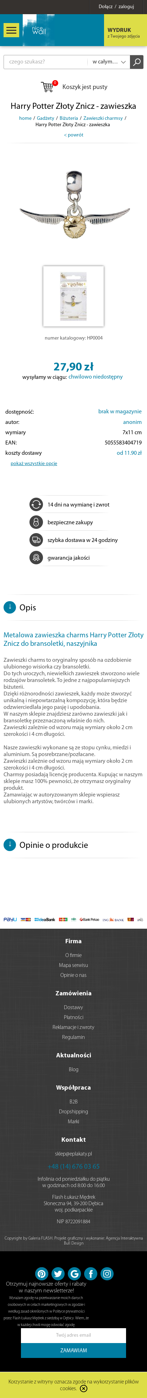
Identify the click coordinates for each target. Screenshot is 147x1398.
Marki (73, 1122)
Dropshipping (73, 1112)
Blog (73, 1070)
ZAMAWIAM (73, 1351)
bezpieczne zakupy (61, 523)
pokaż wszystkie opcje (34, 463)
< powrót (73, 135)
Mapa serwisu (73, 965)
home (25, 118)
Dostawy (73, 1008)
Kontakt (73, 1140)
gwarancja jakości (59, 558)
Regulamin (73, 1037)
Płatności (73, 1017)
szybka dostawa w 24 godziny (73, 540)
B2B (74, 1102)
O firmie (73, 955)
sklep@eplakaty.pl (73, 1154)
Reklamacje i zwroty (73, 1027)
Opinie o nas (73, 975)
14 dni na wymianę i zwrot (69, 505)
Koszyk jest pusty (73, 87)
